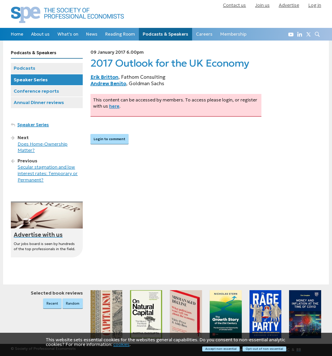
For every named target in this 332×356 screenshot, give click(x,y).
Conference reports (36, 91)
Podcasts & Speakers (165, 34)
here (114, 106)
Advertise (289, 5)
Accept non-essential (221, 349)
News (91, 34)
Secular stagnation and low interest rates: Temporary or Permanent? (48, 173)
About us (40, 34)
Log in (314, 5)
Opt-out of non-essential (264, 349)
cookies (121, 344)
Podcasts (24, 68)
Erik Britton (104, 77)
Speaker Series (31, 80)
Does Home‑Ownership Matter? (42, 147)
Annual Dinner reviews (39, 102)
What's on (67, 34)
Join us (262, 5)
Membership (233, 34)
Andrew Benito (108, 83)
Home (17, 34)
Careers (204, 34)
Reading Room (120, 34)
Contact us (234, 5)
